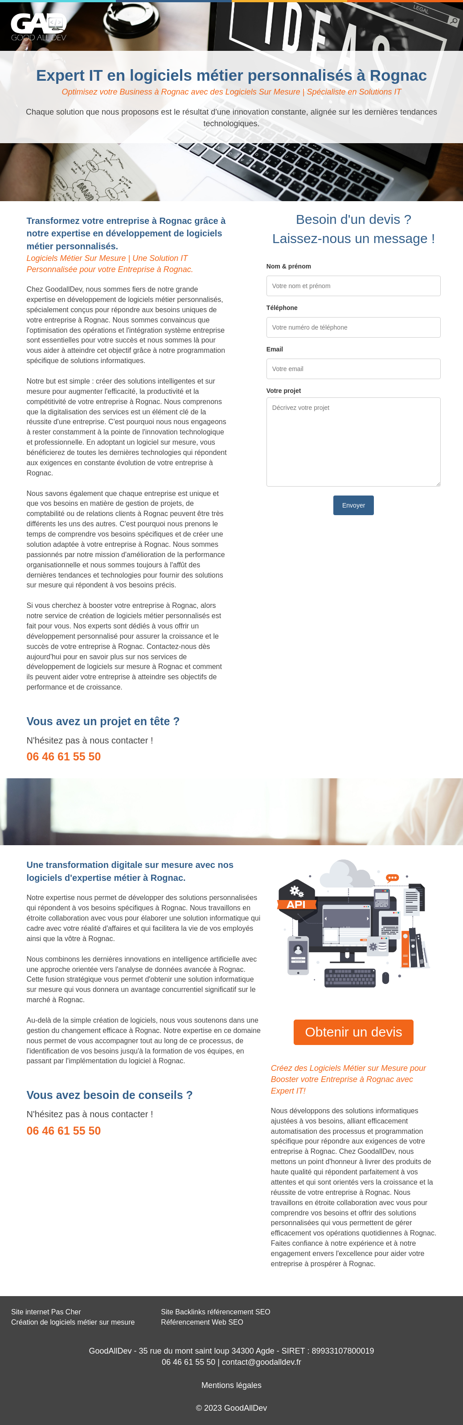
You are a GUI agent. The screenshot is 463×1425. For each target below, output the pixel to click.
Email (274, 349)
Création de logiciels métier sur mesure (73, 1322)
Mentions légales (231, 1385)
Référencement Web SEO (202, 1322)
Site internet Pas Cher (46, 1312)
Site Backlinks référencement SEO (215, 1312)
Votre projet (283, 390)
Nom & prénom (288, 266)
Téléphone (282, 307)
